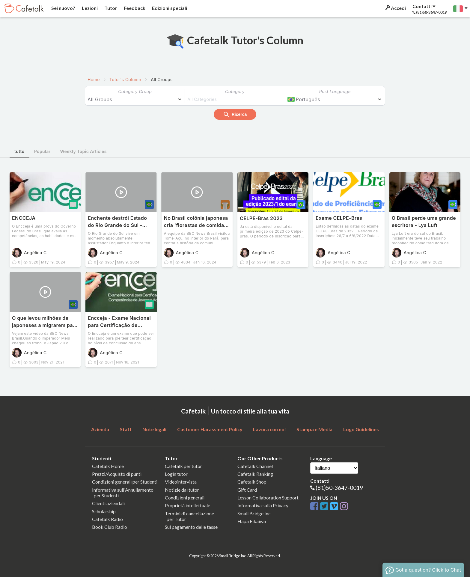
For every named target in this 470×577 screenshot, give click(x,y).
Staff (126, 429)
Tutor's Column (125, 79)
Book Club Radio (109, 527)
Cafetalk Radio (107, 519)
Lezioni (89, 8)
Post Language (335, 91)
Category (235, 91)
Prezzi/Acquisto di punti (116, 474)
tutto (19, 151)
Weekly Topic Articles (83, 151)
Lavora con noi (269, 429)
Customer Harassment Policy (209, 429)
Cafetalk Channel (255, 466)
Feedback (134, 8)
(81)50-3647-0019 (339, 487)
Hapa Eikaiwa (251, 521)
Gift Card (247, 490)
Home (94, 79)
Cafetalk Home (108, 466)
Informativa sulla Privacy (262, 505)
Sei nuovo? (62, 8)
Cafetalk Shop (251, 481)
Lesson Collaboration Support (268, 497)
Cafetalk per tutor (183, 466)
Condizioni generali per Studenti (124, 481)
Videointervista (181, 481)
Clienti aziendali (108, 503)
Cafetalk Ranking (255, 474)
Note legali (154, 429)
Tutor (110, 8)
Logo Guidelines (361, 429)
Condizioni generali (184, 497)
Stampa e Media (314, 429)
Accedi (395, 8)
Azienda (100, 429)
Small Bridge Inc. (254, 513)
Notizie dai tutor (182, 490)
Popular (42, 151)
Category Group (135, 91)
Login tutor (176, 474)
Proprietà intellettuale (187, 505)
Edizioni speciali (169, 8)
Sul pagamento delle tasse (191, 527)
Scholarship (104, 511)
